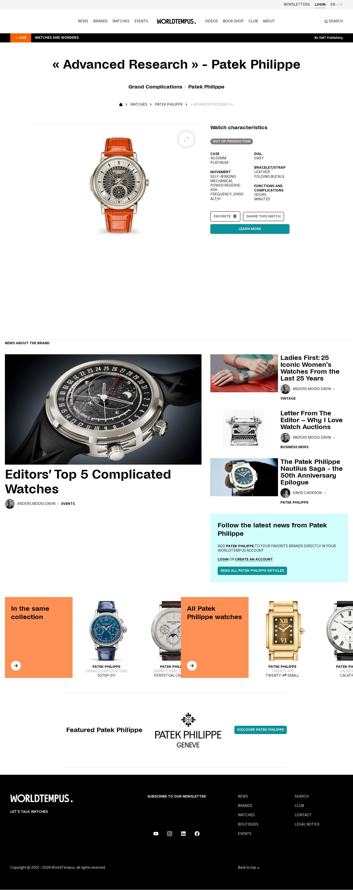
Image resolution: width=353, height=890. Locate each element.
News (83, 21)
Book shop (233, 21)
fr (340, 4)
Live (22, 37)
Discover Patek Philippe (260, 730)
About (269, 21)
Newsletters (297, 4)
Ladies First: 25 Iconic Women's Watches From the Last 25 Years (310, 368)
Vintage (288, 398)
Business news (294, 447)
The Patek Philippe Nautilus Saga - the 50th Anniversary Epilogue (311, 472)
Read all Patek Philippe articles (252, 570)
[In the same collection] (16, 666)
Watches (121, 21)
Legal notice (307, 824)
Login (320, 4)
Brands (100, 21)
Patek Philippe (169, 104)
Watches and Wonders (57, 37)
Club (253, 21)
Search (302, 796)
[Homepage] (176, 21)
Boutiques (248, 824)
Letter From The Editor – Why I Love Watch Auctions (311, 420)
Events (141, 21)
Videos (211, 21)
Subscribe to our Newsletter (176, 796)
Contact (303, 815)
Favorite (222, 216)
